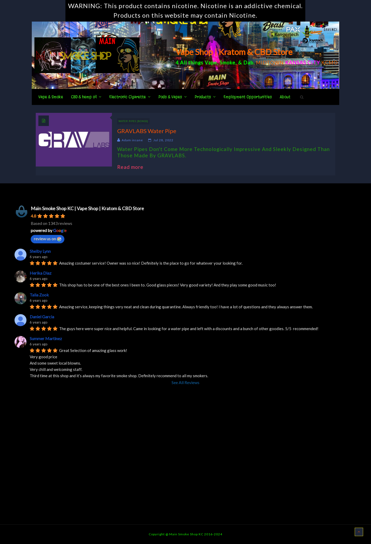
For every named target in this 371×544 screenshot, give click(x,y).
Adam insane (132, 140)
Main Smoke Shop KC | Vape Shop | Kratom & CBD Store (87, 208)
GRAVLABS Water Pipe (146, 130)
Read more (133, 167)
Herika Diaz (40, 272)
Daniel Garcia (42, 316)
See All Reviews (185, 382)
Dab (248, 62)
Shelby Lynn (40, 251)
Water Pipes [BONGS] (133, 121)
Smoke (227, 62)
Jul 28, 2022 (163, 140)
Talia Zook (39, 294)
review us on (47, 238)
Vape (211, 62)
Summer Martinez (46, 338)
